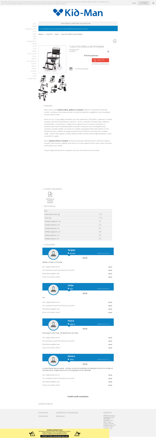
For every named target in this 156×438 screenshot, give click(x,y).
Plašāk (134, 3)
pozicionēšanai (31, 62)
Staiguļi (34, 27)
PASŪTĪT (100, 61)
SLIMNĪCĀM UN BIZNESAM (83, 23)
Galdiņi (34, 70)
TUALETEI (54, 30)
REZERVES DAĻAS (90, 30)
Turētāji (34, 45)
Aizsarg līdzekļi (31, 80)
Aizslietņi (33, 72)
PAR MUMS (60, 23)
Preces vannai (32, 55)
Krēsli (34, 40)
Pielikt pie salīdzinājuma (101, 65)
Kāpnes (34, 67)
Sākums (40, 35)
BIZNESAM (59, 417)
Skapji (34, 75)
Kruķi (34, 32)
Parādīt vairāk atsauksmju (78, 398)
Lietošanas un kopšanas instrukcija (50, 201)
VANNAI (63, 30)
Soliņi (34, 50)
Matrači (34, 60)
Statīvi (34, 77)
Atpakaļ (115, 42)
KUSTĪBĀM (45, 30)
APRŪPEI (70, 30)
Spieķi (34, 35)
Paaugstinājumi (31, 42)
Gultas (34, 57)
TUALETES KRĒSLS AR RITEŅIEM (71, 35)
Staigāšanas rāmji (30, 30)
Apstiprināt (143, 3)
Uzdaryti (107, 431)
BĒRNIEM (78, 30)
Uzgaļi (34, 37)
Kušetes (33, 65)
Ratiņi (34, 25)
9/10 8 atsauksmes (91, 57)
